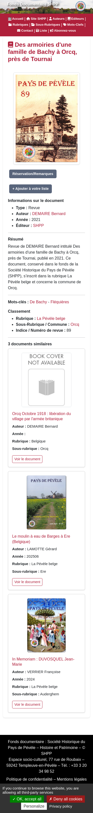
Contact (25, 30)
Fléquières (60, 302)
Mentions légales (72, 779)
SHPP (38, 225)
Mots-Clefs (73, 24)
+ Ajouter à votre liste (30, 189)
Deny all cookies (65, 799)
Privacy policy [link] (60, 806)
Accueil (16, 19)
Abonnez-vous (63, 30)
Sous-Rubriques (45, 24)
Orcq (74, 324)
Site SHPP (36, 19)
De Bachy (38, 302)
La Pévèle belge (51, 318)
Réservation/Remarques (32, 174)
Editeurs (76, 19)
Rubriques (18, 24)
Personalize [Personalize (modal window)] (34, 806)
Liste (41, 30)
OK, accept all (26, 799)
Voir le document (27, 459)
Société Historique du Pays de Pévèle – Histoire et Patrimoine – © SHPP (46, 748)
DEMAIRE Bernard (48, 214)
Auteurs (56, 19)
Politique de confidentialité (29, 779)
